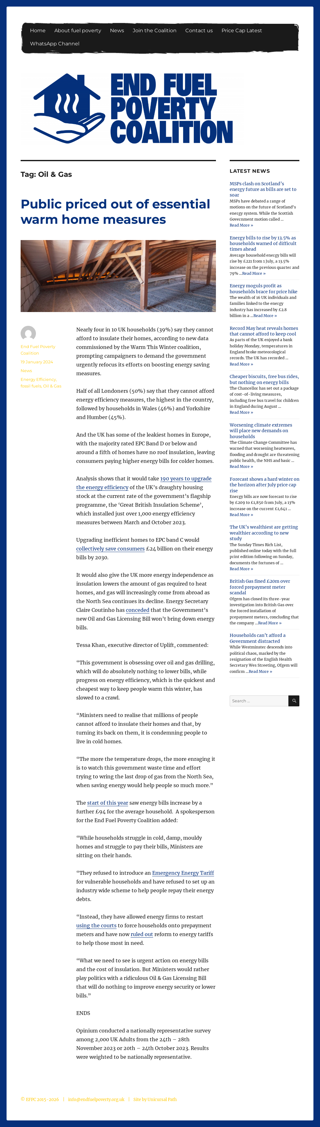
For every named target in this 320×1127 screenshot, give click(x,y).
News (117, 30)
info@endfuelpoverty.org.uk (96, 1099)
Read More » (241, 225)
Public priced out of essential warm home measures (115, 211)
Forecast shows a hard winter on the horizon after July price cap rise (264, 485)
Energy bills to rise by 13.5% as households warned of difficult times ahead (263, 243)
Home (38, 30)
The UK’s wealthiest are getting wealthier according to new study (264, 532)
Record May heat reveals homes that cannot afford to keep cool (264, 331)
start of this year (107, 803)
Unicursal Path (162, 1099)
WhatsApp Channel (54, 44)
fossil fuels (31, 385)
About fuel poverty (77, 30)
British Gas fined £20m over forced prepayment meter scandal (260, 587)
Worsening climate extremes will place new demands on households (261, 430)
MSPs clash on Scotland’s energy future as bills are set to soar (263, 189)
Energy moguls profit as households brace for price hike (264, 288)
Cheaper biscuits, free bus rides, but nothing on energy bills (264, 379)
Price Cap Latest (242, 30)
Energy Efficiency (38, 379)
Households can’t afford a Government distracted (258, 638)
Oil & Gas (52, 385)
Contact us (199, 30)
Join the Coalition (155, 30)
